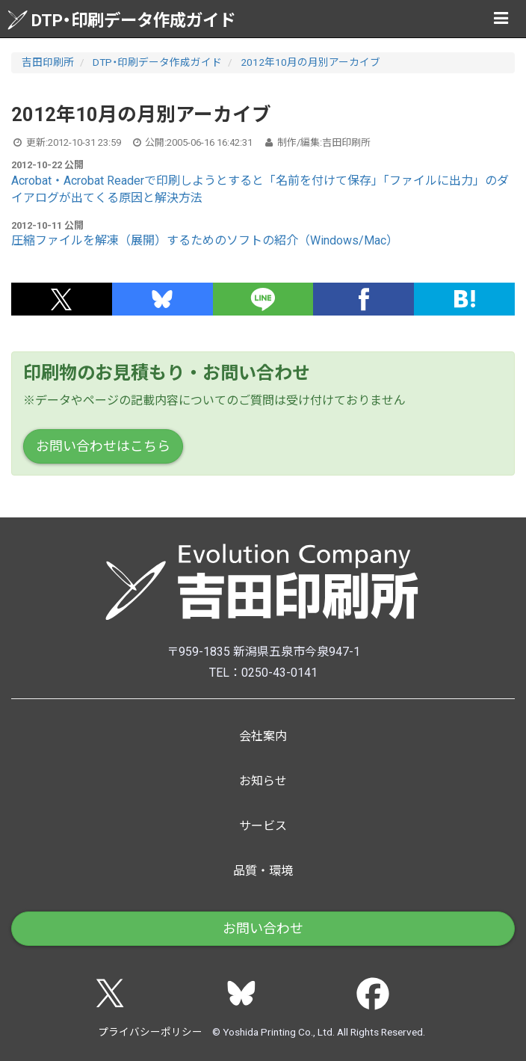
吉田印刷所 (48, 62)
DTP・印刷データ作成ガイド (121, 20)
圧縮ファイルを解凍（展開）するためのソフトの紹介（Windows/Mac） (204, 240)
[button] (61, 299)
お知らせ (263, 781)
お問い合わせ (263, 928)
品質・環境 (263, 871)
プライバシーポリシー (150, 1032)
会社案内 (263, 736)
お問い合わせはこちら (103, 446)
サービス (263, 826)
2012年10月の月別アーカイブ (310, 62)
